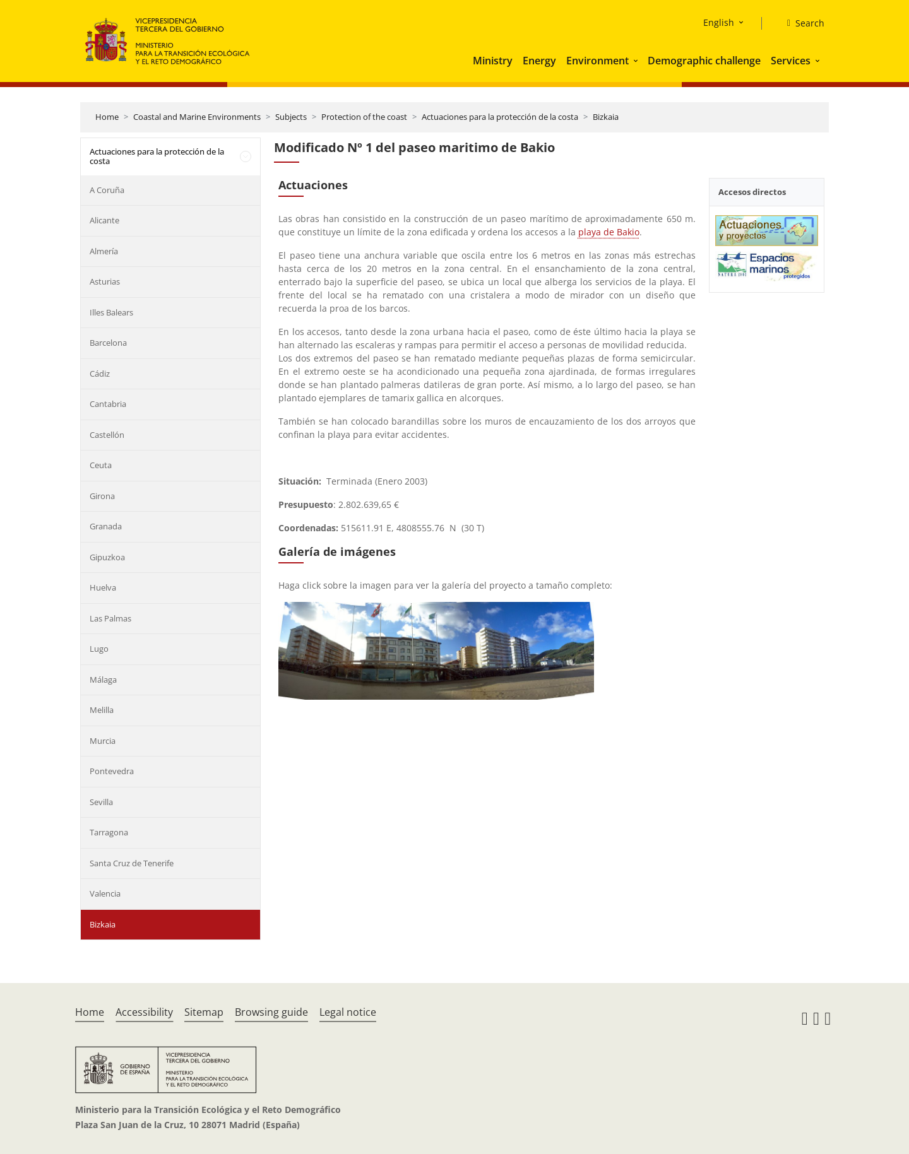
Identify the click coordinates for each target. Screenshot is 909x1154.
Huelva (103, 587)
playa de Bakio (608, 232)
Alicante (104, 220)
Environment (597, 61)
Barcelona (108, 342)
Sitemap (203, 1012)
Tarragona (109, 832)
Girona (102, 496)
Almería (104, 251)
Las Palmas (110, 618)
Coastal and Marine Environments (197, 116)
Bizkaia (606, 116)
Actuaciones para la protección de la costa (500, 116)
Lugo (99, 648)
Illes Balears (111, 312)
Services (791, 61)
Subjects (291, 116)
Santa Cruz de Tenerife (132, 863)
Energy (539, 61)
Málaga (103, 679)
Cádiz (100, 373)
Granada (106, 526)
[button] (637, 60)
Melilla (102, 709)
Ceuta (101, 465)
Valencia (105, 893)
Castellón (107, 434)
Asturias (105, 281)
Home (107, 116)
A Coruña (107, 190)
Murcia (103, 740)
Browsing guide (271, 1012)
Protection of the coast (364, 116)
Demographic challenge (704, 61)
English (718, 22)
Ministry (493, 61)
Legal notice (347, 1012)
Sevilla (101, 802)
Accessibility (144, 1012)
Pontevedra (112, 771)
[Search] (800, 23)
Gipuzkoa (107, 557)
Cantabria (108, 403)
